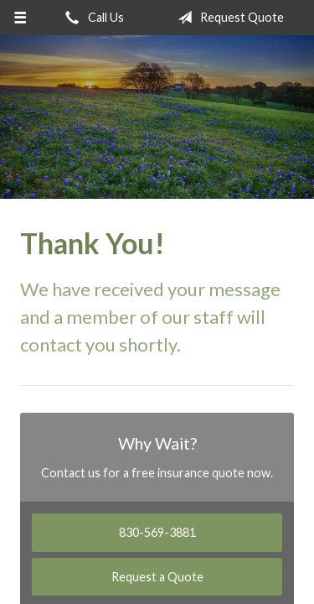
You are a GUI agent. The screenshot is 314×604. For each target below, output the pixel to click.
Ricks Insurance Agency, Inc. (157, 117)
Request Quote (227, 17)
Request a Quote (157, 577)
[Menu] (20, 17)
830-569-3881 (157, 532)
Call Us (91, 17)
